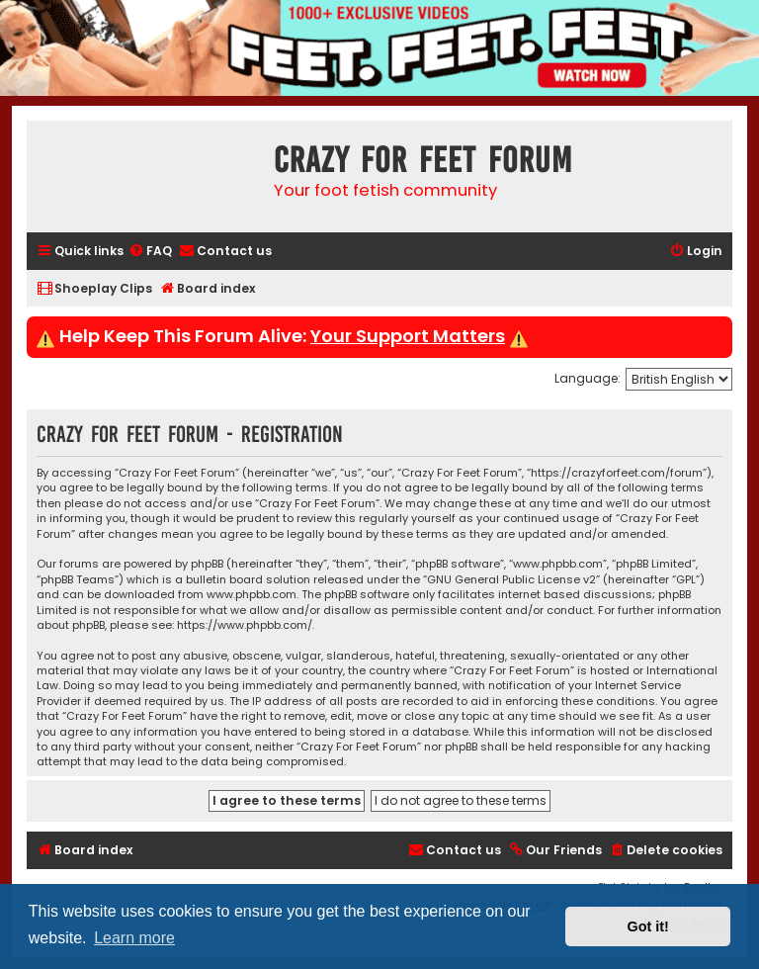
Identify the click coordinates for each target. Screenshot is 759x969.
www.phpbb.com (251, 594)
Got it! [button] (648, 926)
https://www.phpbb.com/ (244, 625)
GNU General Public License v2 (511, 580)
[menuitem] (150, 251)
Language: (587, 378)
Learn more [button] (134, 937)
